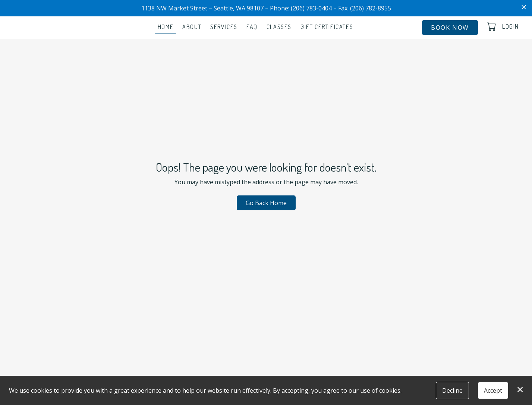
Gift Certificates (326, 27)
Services (223, 27)
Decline (452, 390)
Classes (279, 27)
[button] (492, 26)
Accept (493, 390)
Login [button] (510, 26)
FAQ (252, 27)
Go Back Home (266, 203)
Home (165, 27)
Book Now (450, 27)
